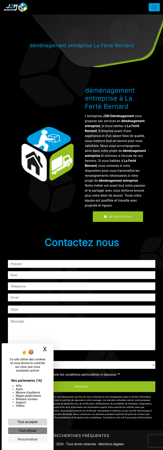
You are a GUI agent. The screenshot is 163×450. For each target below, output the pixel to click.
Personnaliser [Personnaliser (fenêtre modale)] (27, 439)
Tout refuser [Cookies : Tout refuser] (28, 431)
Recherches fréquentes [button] (81, 435)
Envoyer (81, 386)
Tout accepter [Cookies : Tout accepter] (27, 422)
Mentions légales (111, 444)
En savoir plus (118, 216)
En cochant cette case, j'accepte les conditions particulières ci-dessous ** (66, 375)
